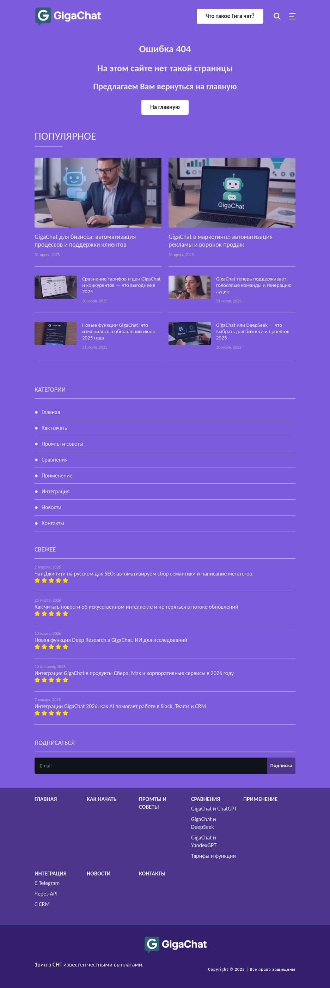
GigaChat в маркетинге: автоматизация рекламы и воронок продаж (221, 240)
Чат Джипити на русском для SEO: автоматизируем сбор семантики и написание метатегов (143, 573)
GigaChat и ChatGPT (214, 808)
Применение (57, 475)
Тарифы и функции (213, 856)
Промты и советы (62, 443)
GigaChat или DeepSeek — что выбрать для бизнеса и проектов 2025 (252, 331)
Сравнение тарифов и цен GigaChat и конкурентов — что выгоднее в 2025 (121, 285)
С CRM (42, 904)
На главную (165, 107)
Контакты (53, 523)
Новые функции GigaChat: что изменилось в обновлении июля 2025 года (118, 331)
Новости (51, 507)
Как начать (54, 427)
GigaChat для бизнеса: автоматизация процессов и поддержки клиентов (85, 240)
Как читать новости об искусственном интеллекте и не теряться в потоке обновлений (136, 606)
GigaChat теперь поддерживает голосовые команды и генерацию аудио (254, 285)
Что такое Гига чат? (230, 16)
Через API (46, 893)
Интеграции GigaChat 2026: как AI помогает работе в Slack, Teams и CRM (120, 706)
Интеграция (55, 491)
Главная (51, 412)
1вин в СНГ (48, 964)
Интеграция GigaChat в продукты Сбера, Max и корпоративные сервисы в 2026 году (134, 673)
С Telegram (47, 883)
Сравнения (55, 459)
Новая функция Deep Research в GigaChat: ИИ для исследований (111, 640)
